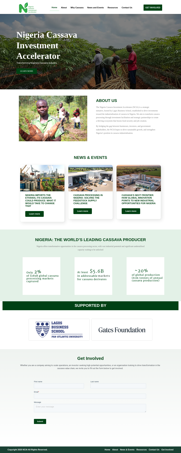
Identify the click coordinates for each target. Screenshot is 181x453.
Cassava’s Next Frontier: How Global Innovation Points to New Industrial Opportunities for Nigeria (139, 199)
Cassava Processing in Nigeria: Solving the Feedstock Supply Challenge (88, 199)
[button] (4, 52)
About (64, 8)
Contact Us (127, 8)
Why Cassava (77, 8)
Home (54, 7)
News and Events (95, 8)
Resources (113, 8)
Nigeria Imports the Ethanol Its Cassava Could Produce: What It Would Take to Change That (40, 200)
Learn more (34, 214)
